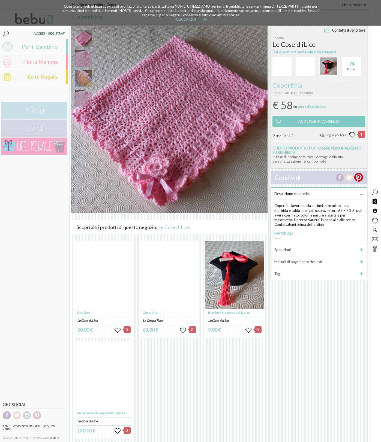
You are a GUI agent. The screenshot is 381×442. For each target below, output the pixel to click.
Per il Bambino (40, 46)
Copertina (150, 312)
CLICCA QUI (186, 19)
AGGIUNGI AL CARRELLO (318, 121)
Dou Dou (83, 312)
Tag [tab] (318, 274)
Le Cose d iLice (174, 227)
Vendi (7, 429)
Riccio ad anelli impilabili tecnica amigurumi (108, 413)
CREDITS (54, 438)
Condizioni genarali (27, 426)
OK (205, 19)
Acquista (49, 426)
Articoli (351, 64)
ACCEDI (39, 33)
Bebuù (7, 426)
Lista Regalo (43, 76)
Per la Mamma (40, 61)
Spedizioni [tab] (318, 250)
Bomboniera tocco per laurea (229, 312)
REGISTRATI (56, 33)
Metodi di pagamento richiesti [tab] (318, 262)
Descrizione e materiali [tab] (318, 193)
